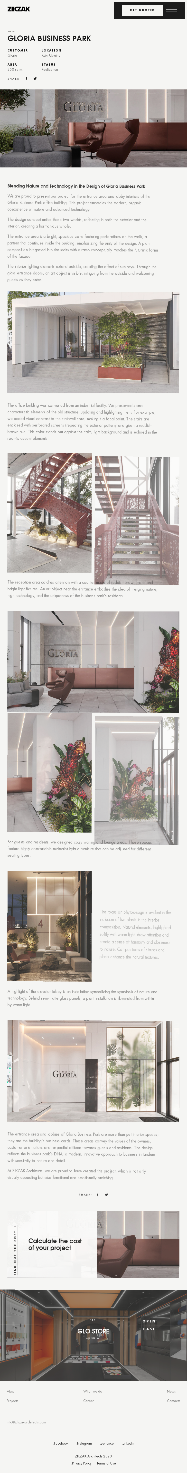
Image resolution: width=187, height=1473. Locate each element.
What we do (92, 1392)
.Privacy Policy (81, 1463)
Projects (12, 1401)
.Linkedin (128, 1443)
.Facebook (60, 1443)
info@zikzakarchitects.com (26, 1422)
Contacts (173, 1401)
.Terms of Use (105, 1463)
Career (88, 1401)
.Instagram (84, 1443)
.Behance (107, 1443)
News (171, 1392)
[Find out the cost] (93, 1264)
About (11, 1392)
